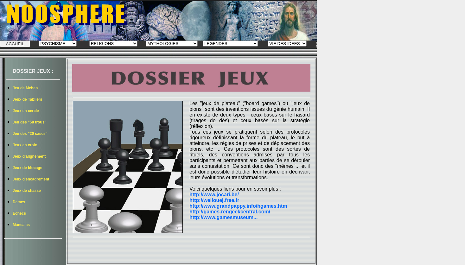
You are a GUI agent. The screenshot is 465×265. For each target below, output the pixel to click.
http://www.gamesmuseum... (223, 217)
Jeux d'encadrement (31, 179)
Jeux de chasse (27, 190)
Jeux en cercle (26, 111)
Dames (19, 202)
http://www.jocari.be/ (214, 194)
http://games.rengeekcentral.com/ (229, 211)
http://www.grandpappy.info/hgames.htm (238, 206)
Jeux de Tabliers (27, 99)
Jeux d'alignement (29, 156)
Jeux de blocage (27, 168)
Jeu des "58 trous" (29, 122)
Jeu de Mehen (25, 88)
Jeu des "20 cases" (30, 133)
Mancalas (21, 225)
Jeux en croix (25, 145)
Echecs (19, 213)
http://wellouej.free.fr (214, 200)
